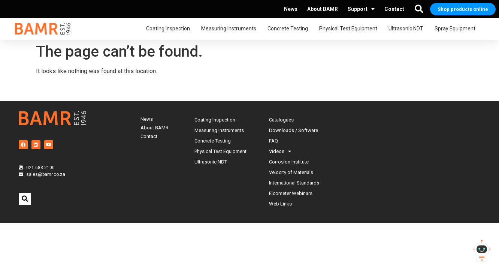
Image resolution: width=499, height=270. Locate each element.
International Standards (294, 183)
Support (361, 9)
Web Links (280, 204)
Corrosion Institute (289, 162)
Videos (280, 151)
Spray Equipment (457, 29)
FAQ (273, 141)
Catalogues (281, 120)
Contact (394, 9)
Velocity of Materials (291, 172)
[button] (419, 9)
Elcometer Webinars (290, 193)
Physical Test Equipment (350, 29)
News (290, 9)
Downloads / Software (293, 130)
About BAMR (322, 9)
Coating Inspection (170, 29)
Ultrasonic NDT (407, 29)
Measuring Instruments (230, 29)
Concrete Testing (289, 29)
